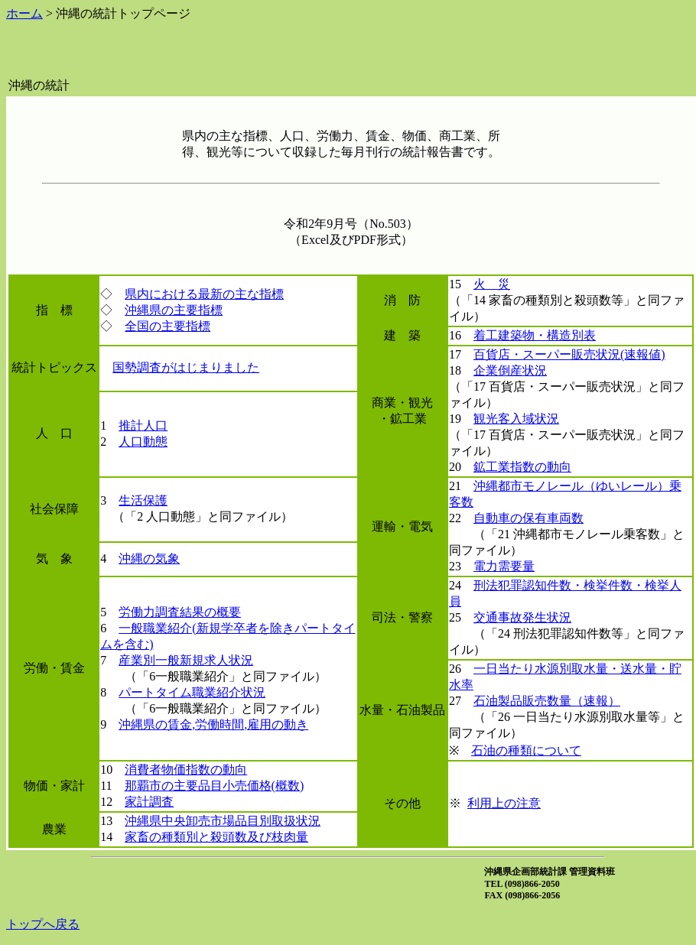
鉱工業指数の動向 (522, 466)
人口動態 (143, 441)
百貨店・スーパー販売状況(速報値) (569, 354)
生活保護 (143, 500)
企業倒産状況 (510, 370)
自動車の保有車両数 (528, 517)
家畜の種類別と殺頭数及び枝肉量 (216, 836)
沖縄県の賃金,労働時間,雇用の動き (213, 724)
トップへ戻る (43, 923)
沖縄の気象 (149, 558)
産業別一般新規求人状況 (186, 660)
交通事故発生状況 (522, 617)
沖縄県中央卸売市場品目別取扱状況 (222, 820)
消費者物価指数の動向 (186, 769)
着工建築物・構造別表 (534, 335)
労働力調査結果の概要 (180, 612)
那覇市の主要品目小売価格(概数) (214, 785)
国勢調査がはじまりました (185, 367)
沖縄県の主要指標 (174, 310)
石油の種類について (526, 750)
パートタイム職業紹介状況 (192, 692)
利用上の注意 (504, 803)
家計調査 (149, 801)
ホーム (24, 13)
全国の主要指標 (167, 326)
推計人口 (143, 425)
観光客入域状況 (516, 418)
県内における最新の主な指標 (204, 293)
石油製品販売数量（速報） (546, 700)
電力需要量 (504, 566)
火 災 (491, 284)
